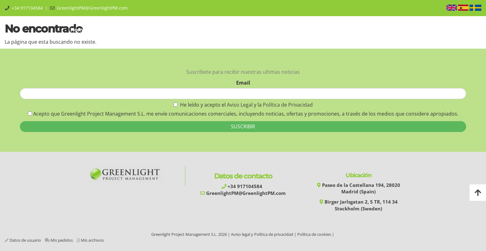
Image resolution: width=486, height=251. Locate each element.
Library (316, 30)
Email (243, 82)
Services (245, 30)
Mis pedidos (62, 240)
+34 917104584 (27, 8)
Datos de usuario (25, 240)
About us (107, 30)
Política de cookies (314, 234)
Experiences (282, 30)
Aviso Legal (240, 104)
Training (171, 30)
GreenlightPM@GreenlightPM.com (92, 8)
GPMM (139, 30)
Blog (365, 30)
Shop (342, 30)
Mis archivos (92, 240)
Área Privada (397, 30)
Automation (207, 30)
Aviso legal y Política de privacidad (262, 234)
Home (77, 30)
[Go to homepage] (3, 30)
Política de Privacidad (288, 104)
